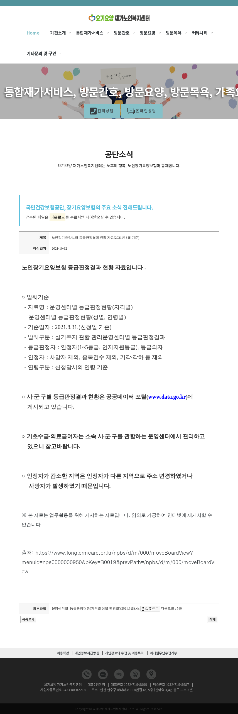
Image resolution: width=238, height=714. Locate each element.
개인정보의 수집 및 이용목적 (124, 652)
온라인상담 (141, 112)
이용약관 (63, 652)
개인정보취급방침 (87, 652)
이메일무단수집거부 (163, 652)
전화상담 (102, 112)
